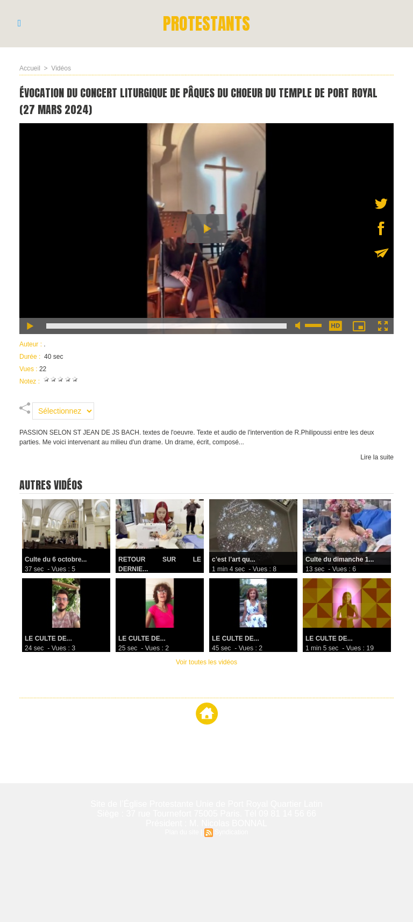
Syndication (231, 832)
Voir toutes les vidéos (206, 662)
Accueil (29, 68)
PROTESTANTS (207, 23)
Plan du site (182, 832)
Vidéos (60, 68)
